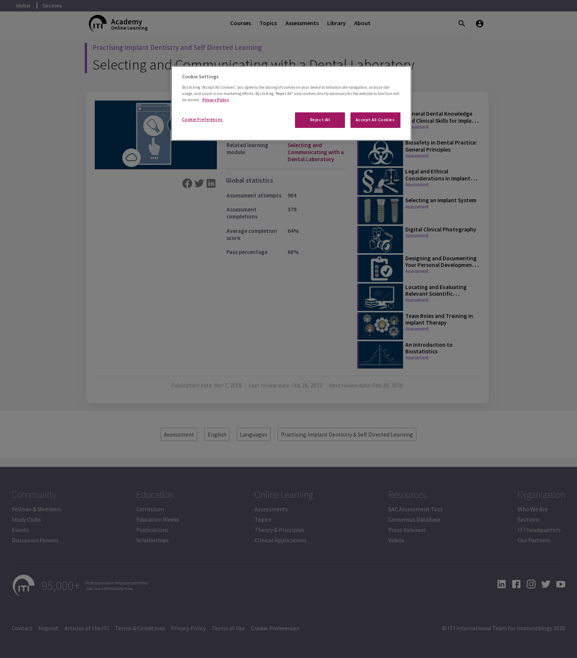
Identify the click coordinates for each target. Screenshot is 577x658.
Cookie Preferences (202, 119)
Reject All (320, 119)
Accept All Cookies (375, 119)
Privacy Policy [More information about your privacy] (215, 99)
